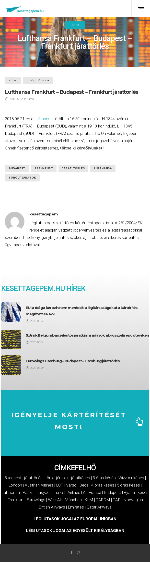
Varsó (71, 485)
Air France (92, 492)
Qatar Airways (99, 507)
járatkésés (80, 477)
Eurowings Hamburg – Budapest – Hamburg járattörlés (73, 361)
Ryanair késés (136, 492)
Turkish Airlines (67, 492)
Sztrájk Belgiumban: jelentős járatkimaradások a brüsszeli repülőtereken (87, 335)
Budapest (17, 168)
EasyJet (43, 492)
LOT (59, 485)
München (73, 499)
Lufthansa (43, 118)
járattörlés (33, 477)
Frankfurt (44, 168)
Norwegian (133, 499)
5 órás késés (128, 485)
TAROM (103, 499)
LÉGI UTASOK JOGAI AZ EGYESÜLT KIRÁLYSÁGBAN (75, 530)
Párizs (28, 492)
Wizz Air (55, 499)
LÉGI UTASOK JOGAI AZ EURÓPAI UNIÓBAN (75, 518)
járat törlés (73, 168)
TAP (117, 499)
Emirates (76, 507)
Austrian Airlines (39, 485)
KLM (88, 499)
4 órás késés (102, 485)
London (15, 485)
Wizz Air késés (131, 477)
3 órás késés (104, 477)
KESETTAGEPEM (27, 288)
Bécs (84, 485)
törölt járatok (22, 177)
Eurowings (35, 499)
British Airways (52, 507)
